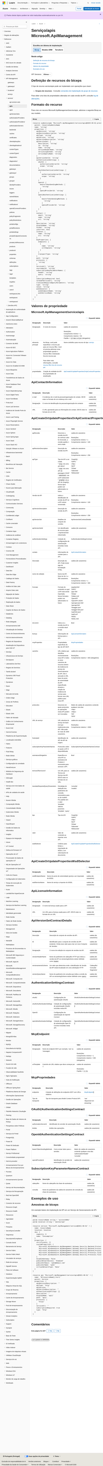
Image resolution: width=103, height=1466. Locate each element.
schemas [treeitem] (12, 258)
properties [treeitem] (12, 254)
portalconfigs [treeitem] (13, 224)
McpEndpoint (88, 1092)
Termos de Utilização (38, 1464)
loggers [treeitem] (11, 193)
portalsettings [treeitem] (13, 232)
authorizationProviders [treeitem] (16, 118)
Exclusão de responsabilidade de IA (14, 1461)
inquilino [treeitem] (12, 282)
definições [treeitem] (12, 262)
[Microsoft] (4, 3)
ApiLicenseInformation (78, 634)
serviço (91, 342)
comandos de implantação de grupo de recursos (79, 91)
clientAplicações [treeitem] (14, 141)
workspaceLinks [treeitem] (14, 294)
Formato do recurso (39, 63)
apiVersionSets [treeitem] (14, 114)
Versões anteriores (34, 1461)
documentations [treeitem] (14, 165)
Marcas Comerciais (54, 1464)
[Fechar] (26, 22)
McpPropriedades (77, 642)
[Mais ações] (99, 24)
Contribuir (55, 1461)
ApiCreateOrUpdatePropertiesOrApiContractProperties (82, 371)
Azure (41, 24)
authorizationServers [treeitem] (16, 126)
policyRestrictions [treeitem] (15, 220)
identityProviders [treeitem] (15, 185)
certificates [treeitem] (13, 137)
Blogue (45, 1461)
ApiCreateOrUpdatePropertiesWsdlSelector (85, 844)
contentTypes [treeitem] (13, 149)
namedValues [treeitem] (14, 196)
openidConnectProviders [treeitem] (17, 208)
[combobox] (15, 26)
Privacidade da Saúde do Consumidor (14, 1464)
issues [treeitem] (11, 189)
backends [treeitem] (12, 130)
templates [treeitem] (12, 278)
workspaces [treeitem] (13, 297)
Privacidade (65, 1461)
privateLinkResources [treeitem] (16, 242)
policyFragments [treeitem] (15, 216)
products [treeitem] (12, 246)
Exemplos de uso (39, 69)
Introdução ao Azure (92, 8)
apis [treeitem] (10, 106)
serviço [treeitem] (10, 94)
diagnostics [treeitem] (13, 157)
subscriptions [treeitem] (13, 266)
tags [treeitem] (10, 270)
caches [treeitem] (11, 133)
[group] (66, 211)
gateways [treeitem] (11, 82)
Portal (79, 8)
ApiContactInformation (78, 552)
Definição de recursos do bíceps (44, 60)
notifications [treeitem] (13, 200)
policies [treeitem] (12, 212)
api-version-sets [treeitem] (14, 102)
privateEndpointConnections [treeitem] (18, 237)
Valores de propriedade (41, 66)
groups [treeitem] (11, 177)
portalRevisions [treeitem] (14, 228)
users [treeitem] (11, 286)
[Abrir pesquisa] (88, 3)
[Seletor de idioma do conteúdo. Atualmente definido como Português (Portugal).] (11, 1456)
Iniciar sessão (95, 3)
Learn (34, 24)
